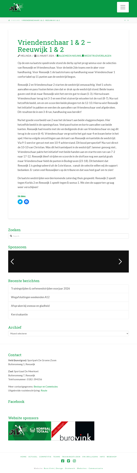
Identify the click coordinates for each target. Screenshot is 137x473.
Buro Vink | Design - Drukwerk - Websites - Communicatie (73, 468)
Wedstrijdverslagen (96, 55)
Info (102, 457)
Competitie (45, 457)
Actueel (33, 457)
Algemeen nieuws (69, 55)
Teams (56, 457)
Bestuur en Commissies (46, 386)
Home (23, 457)
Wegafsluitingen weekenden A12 (30, 297)
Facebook (16, 401)
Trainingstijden (71, 457)
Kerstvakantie (19, 314)
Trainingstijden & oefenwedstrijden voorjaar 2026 (40, 288)
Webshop (112, 457)
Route (44, 390)
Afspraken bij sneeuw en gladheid (30, 305)
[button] (123, 7)
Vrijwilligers (90, 457)
